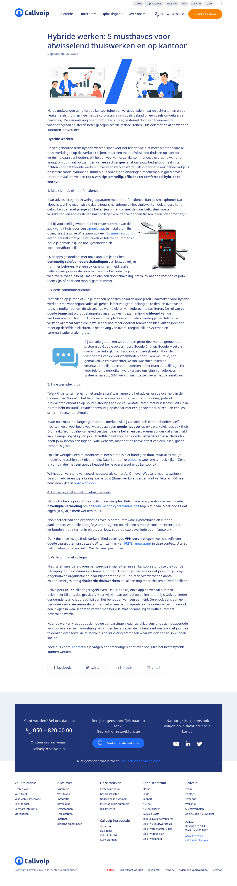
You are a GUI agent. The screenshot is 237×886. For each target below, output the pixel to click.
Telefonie (67, 14)
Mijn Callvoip (154, 3)
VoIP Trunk (21, 794)
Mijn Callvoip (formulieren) (158, 819)
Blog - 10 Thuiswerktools (157, 824)
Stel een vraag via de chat (140, 761)
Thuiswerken (65, 814)
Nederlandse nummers (113, 799)
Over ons (137, 14)
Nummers (63, 789)
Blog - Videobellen (153, 833)
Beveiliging (64, 804)
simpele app (96, 228)
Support (196, 3)
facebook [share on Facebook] (62, 667)
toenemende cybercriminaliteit (115, 506)
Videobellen (22, 814)
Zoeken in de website (118, 743)
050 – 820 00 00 (49, 730)
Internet (88, 14)
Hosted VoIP (22, 789)
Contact (190, 794)
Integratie (63, 799)
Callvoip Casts (151, 814)
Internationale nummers (114, 804)
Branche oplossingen (69, 824)
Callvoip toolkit (109, 835)
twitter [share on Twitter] (93, 667)
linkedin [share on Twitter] (124, 667)
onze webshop (85, 483)
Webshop (172, 3)
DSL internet (107, 809)
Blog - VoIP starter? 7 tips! (158, 828)
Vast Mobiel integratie (28, 799)
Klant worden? (205, 14)
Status (138, 3)
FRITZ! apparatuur (137, 543)
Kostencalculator (110, 789)
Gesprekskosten (109, 794)
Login (209, 3)
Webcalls (135, 459)
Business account (119, 233)
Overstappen (65, 809)
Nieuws (147, 804)
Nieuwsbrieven (152, 809)
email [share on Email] (153, 667)
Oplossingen (112, 14)
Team (188, 789)
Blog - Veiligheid (152, 838)
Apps (184, 3)
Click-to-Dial (22, 804)
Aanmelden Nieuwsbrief (199, 814)
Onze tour (106, 826)
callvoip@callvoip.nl (49, 748)
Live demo (106, 830)
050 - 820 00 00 (194, 836)
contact (77, 647)
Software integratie (26, 809)
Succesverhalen (194, 809)
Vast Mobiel (64, 794)
